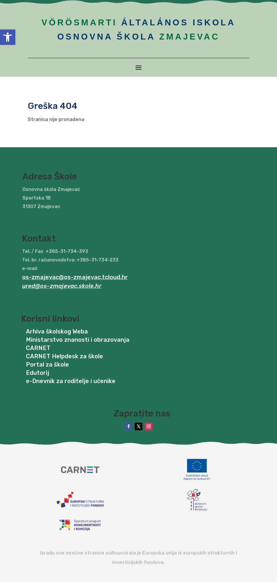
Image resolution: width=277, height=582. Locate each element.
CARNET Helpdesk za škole (64, 356)
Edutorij (37, 372)
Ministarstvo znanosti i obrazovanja (77, 339)
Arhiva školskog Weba (57, 331)
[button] (7, 37)
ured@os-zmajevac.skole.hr (61, 286)
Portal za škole (47, 364)
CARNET (38, 348)
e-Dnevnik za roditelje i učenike (71, 381)
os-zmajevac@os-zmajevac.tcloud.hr (75, 277)
